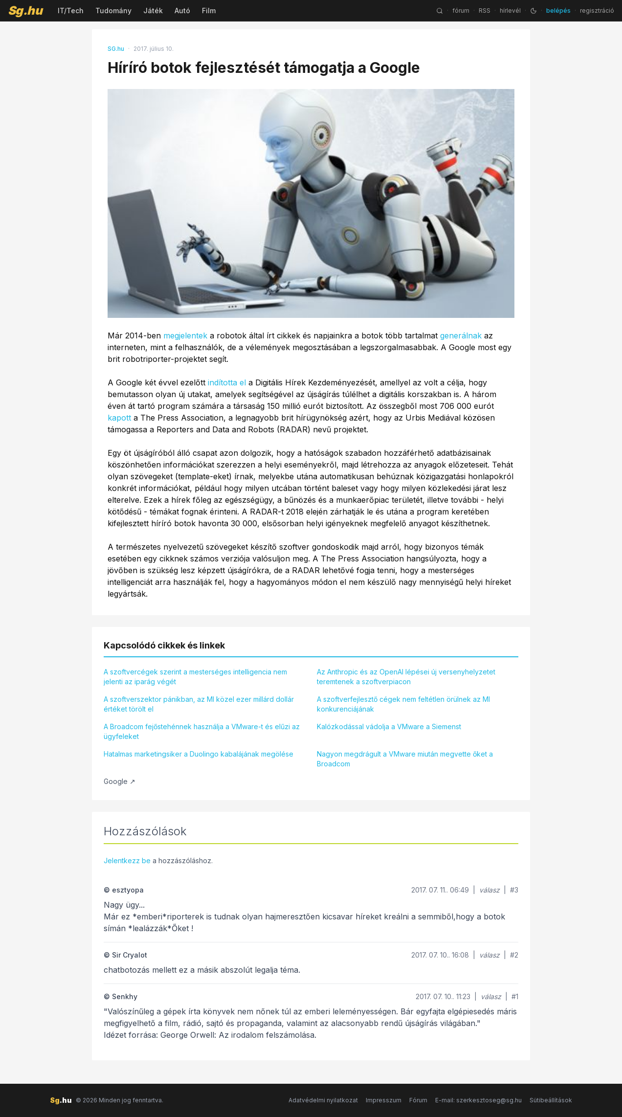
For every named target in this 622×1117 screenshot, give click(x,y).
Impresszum (383, 1100)
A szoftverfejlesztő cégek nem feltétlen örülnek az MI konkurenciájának (403, 704)
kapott (119, 418)
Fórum (418, 1100)
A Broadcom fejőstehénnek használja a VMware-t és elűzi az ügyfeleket (202, 731)
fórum (460, 10)
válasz (489, 890)
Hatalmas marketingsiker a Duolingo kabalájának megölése (198, 754)
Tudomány (113, 10)
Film (209, 10)
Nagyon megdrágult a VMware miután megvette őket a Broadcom (405, 759)
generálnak (461, 335)
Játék (153, 10)
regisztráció (597, 10)
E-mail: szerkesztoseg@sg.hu (478, 1100)
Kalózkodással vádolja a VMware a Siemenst (389, 726)
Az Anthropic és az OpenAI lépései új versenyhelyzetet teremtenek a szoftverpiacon (406, 677)
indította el (227, 382)
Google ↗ (119, 781)
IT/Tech (71, 10)
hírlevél (510, 10)
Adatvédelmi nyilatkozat (323, 1100)
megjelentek (185, 335)
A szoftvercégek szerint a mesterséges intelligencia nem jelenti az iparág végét (195, 677)
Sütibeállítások (551, 1100)
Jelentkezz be (127, 860)
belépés (558, 10)
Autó (182, 10)
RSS (484, 10)
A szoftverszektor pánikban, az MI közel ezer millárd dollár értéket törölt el (199, 704)
